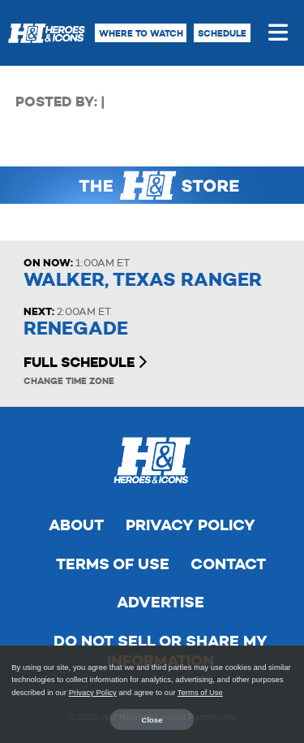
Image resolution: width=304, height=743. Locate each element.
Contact (228, 564)
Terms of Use (112, 564)
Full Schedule (85, 362)
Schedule (222, 33)
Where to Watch (141, 33)
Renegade (76, 328)
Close (152, 719)
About (76, 525)
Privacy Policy (190, 525)
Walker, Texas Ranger (143, 280)
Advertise (160, 602)
